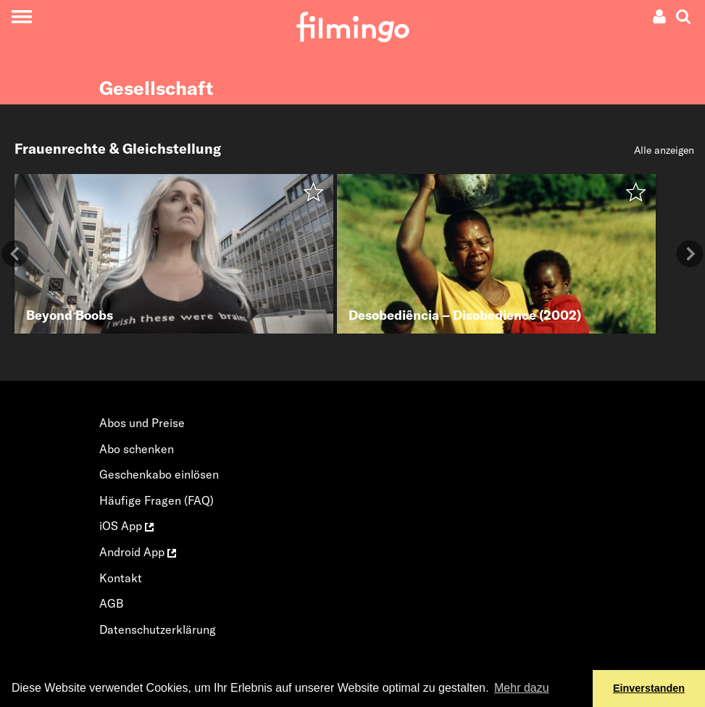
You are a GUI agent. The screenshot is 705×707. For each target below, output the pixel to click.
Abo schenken (136, 449)
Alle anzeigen (664, 150)
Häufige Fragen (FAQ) (156, 500)
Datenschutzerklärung (157, 629)
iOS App (126, 525)
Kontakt (120, 578)
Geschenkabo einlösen (159, 474)
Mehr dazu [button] (521, 688)
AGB (111, 603)
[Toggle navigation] (21, 16)
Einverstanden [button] (649, 688)
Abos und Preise (142, 422)
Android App (137, 552)
